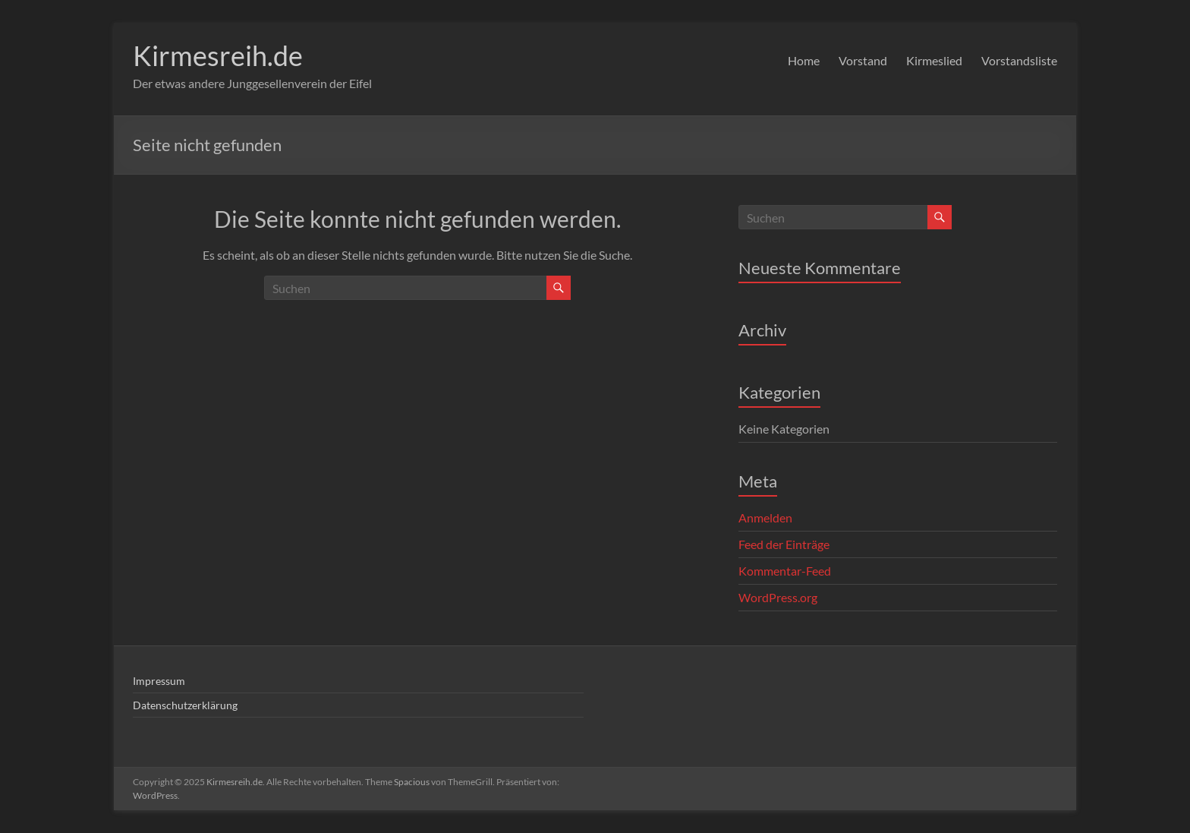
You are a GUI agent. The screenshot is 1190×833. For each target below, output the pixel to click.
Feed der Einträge (784, 544)
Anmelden (765, 517)
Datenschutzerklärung (185, 705)
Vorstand (863, 60)
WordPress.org (777, 597)
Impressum (159, 680)
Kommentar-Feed (784, 570)
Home (804, 60)
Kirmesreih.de (218, 55)
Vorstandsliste (1019, 60)
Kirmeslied (934, 60)
